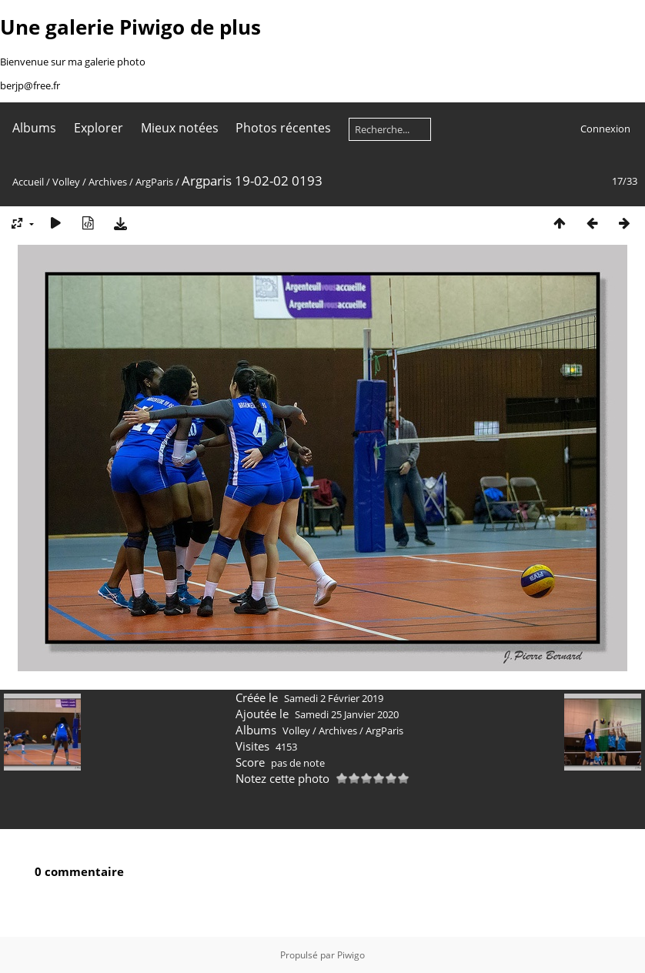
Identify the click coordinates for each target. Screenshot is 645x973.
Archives (108, 182)
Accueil (28, 182)
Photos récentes (283, 127)
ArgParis (154, 182)
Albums (34, 127)
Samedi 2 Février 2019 (333, 698)
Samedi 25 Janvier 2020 (347, 714)
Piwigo (351, 954)
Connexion (605, 128)
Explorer (98, 127)
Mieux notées (180, 127)
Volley (66, 182)
